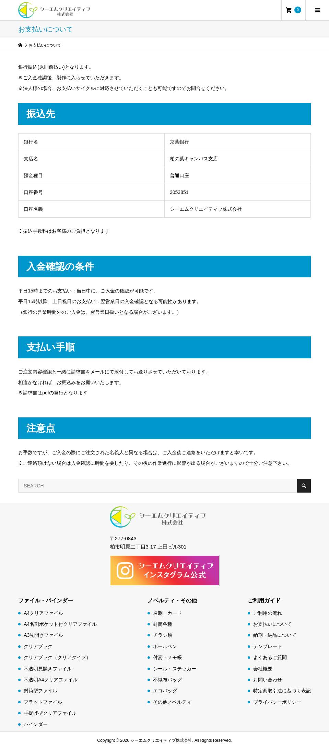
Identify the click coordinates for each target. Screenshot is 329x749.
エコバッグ (165, 690)
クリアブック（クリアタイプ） (57, 657)
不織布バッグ (167, 679)
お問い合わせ (267, 679)
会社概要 (262, 668)
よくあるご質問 (270, 657)
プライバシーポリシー (277, 702)
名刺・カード (167, 613)
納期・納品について (274, 635)
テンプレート (267, 646)
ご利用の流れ (267, 613)
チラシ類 (162, 635)
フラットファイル (43, 702)
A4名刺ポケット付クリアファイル (60, 624)
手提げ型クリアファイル (50, 713)
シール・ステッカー (174, 668)
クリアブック (38, 646)
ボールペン (165, 646)
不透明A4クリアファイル (51, 679)
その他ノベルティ (172, 702)
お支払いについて (272, 624)
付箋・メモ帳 (167, 657)
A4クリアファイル (43, 613)
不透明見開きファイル (48, 668)
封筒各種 (162, 624)
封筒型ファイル (40, 690)
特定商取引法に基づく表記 (282, 690)
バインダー (36, 724)
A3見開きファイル (43, 635)
